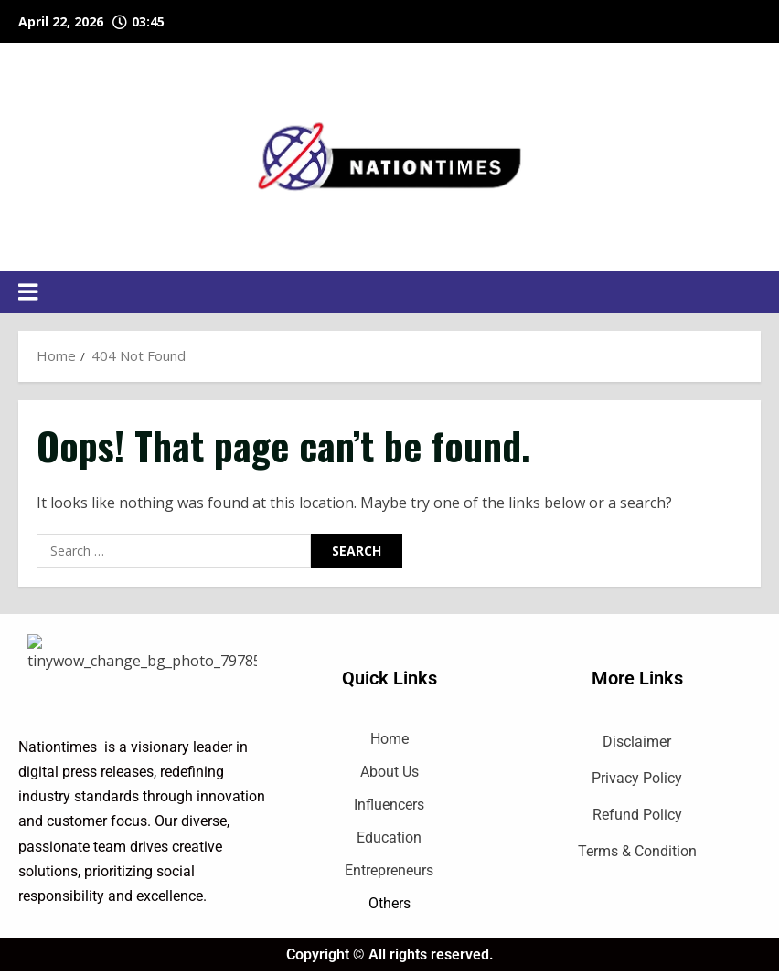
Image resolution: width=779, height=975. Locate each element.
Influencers (389, 804)
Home (389, 738)
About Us (389, 771)
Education (389, 837)
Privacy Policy (637, 778)
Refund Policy (637, 814)
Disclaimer (637, 741)
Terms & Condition (637, 851)
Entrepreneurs (389, 870)
